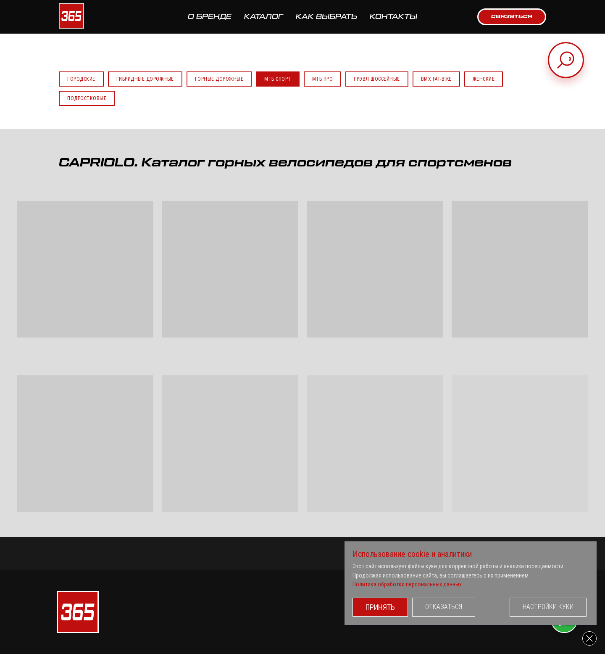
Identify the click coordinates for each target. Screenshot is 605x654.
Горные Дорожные (219, 79)
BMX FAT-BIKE (436, 79)
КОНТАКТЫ (393, 16)
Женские (484, 79)
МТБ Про (322, 79)
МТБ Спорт (277, 79)
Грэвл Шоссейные (377, 79)
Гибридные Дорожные (145, 79)
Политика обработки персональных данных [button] (407, 584)
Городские (81, 79)
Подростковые (86, 98)
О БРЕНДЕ (209, 16)
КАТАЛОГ (263, 16)
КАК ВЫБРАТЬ (326, 16)
